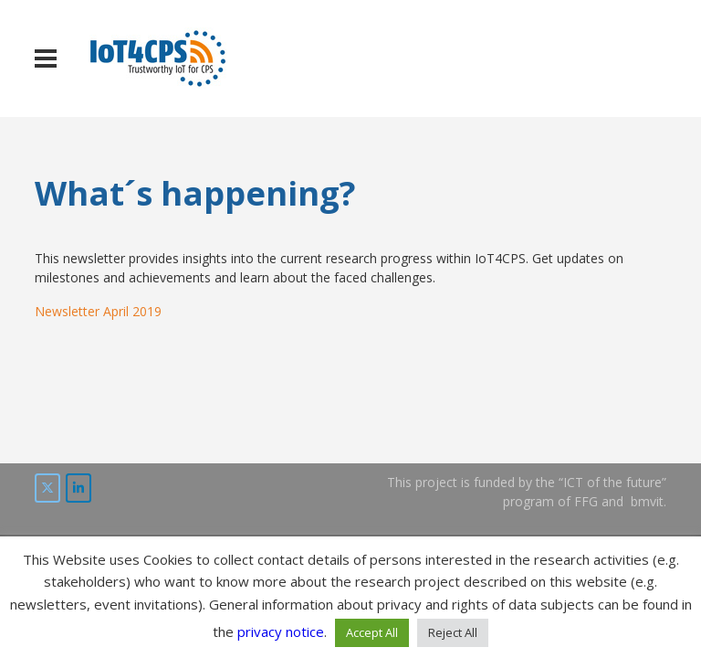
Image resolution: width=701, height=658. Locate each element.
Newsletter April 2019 (98, 311)
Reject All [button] (452, 632)
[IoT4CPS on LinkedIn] (78, 488)
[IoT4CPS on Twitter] (47, 488)
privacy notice (280, 631)
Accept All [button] (372, 632)
